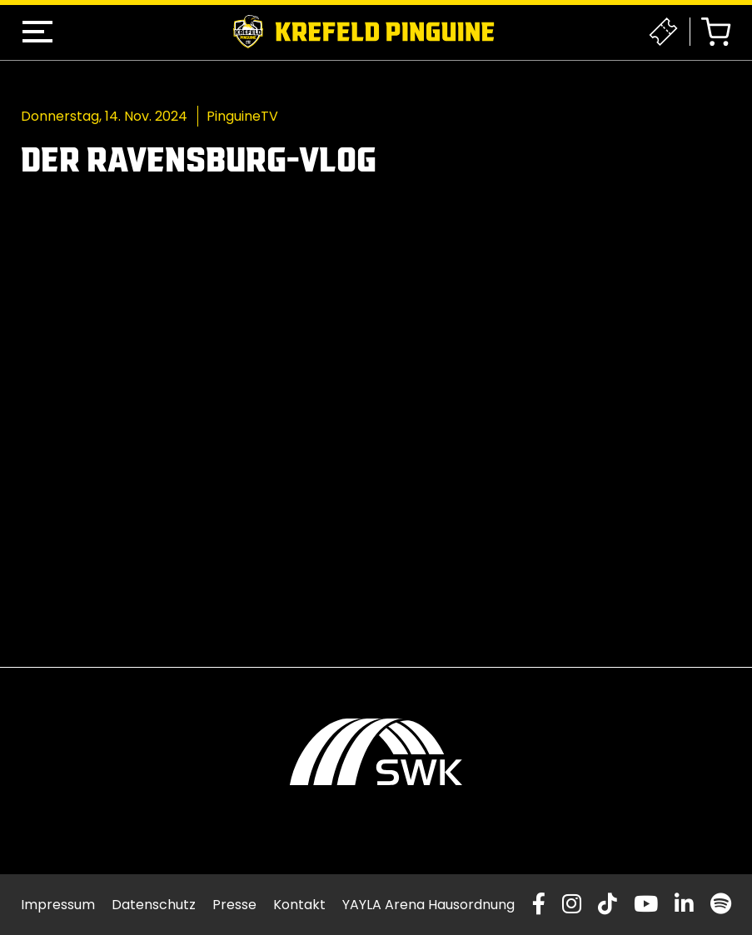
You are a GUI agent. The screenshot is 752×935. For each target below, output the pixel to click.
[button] (37, 31)
